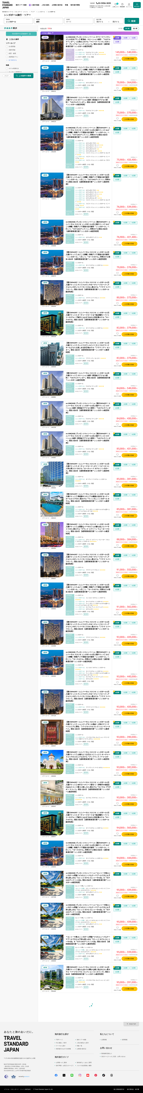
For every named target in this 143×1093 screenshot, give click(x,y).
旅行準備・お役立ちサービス (65, 1065)
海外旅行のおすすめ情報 (63, 1049)
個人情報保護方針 (119, 1089)
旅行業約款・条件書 (133, 1089)
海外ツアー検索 (81, 1039)
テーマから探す (60, 1046)
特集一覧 (79, 1046)
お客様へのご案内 (61, 1062)
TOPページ (59, 1039)
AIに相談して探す (61, 1043)
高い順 (135, 28)
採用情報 (124, 1039)
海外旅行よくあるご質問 (84, 1062)
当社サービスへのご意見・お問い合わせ (113, 1056)
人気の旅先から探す (83, 1043)
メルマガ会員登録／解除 (84, 1065)
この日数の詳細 (129, 59)
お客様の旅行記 (81, 1049)
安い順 (127, 28)
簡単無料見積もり (106, 1053)
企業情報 (104, 1039)
